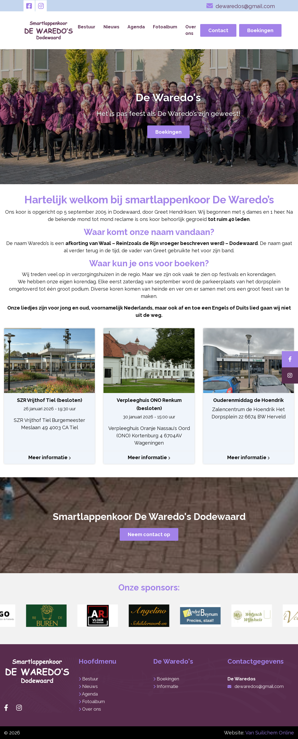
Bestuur (86, 26)
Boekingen (260, 30)
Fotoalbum (165, 26)
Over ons (190, 30)
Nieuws (111, 26)
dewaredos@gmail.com (240, 5)
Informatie (167, 686)
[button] (46, 615)
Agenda (136, 26)
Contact (218, 30)
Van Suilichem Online (269, 732)
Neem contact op (149, 534)
